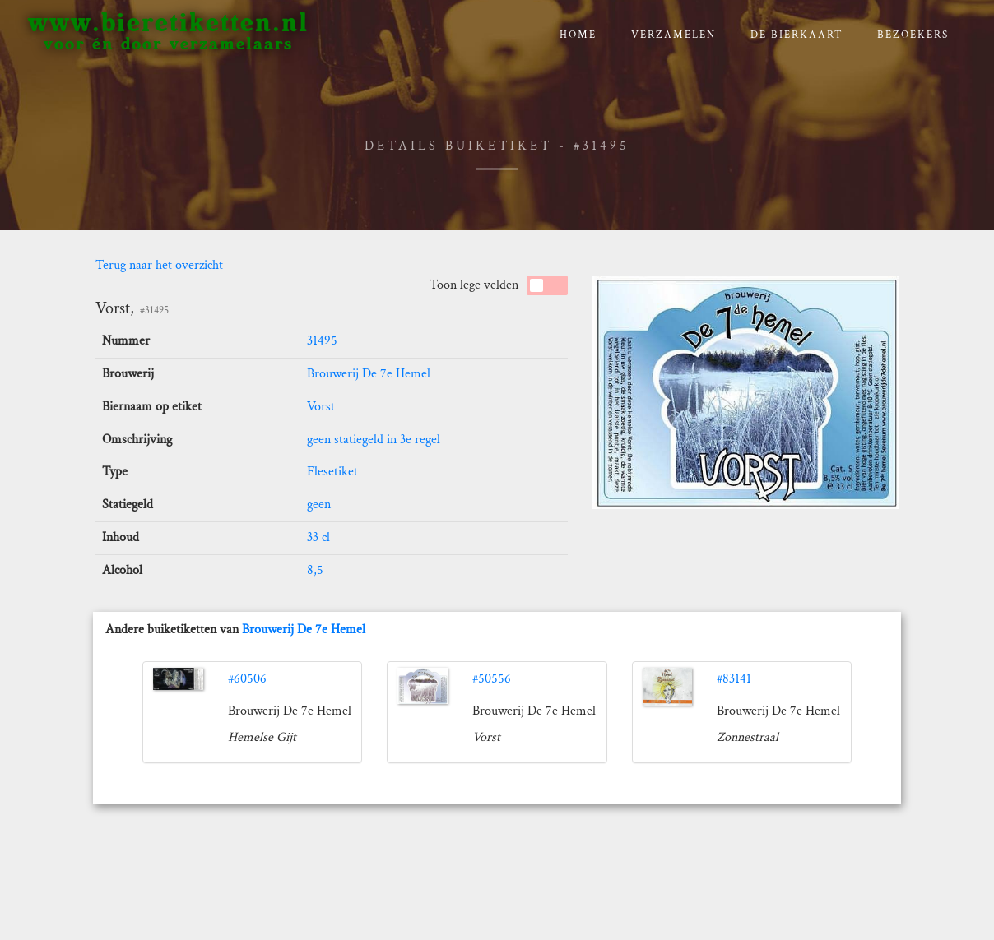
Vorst (321, 406)
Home (578, 35)
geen (319, 504)
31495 (322, 341)
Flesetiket (332, 471)
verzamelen (673, 35)
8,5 (315, 570)
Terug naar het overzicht (159, 265)
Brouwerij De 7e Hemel (368, 373)
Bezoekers (913, 35)
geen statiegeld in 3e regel (373, 439)
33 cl (318, 537)
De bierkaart (796, 35)
